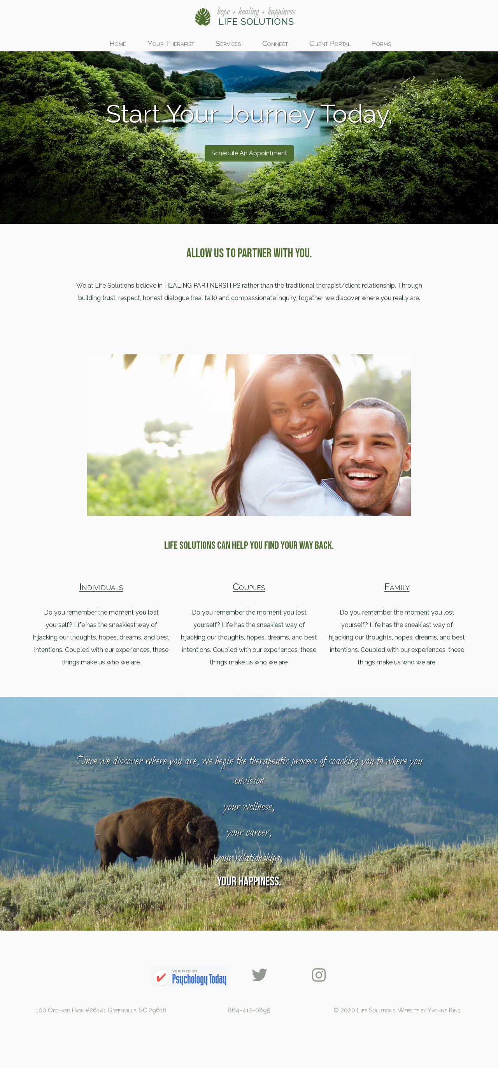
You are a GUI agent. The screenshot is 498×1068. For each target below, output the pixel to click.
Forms (381, 43)
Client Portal (330, 43)
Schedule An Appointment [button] (249, 192)
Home (117, 43)
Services (228, 43)
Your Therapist (170, 43)
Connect (275, 43)
